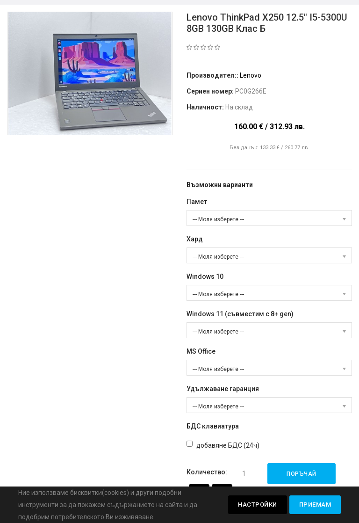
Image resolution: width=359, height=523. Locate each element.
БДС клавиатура (213, 426)
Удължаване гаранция (223, 388)
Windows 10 (205, 276)
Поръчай (301, 474)
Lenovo (250, 75)
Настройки (257, 504)
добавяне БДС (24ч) (227, 445)
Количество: (207, 472)
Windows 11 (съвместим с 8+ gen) (240, 314)
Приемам (315, 504)
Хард (195, 239)
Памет (197, 201)
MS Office (201, 351)
